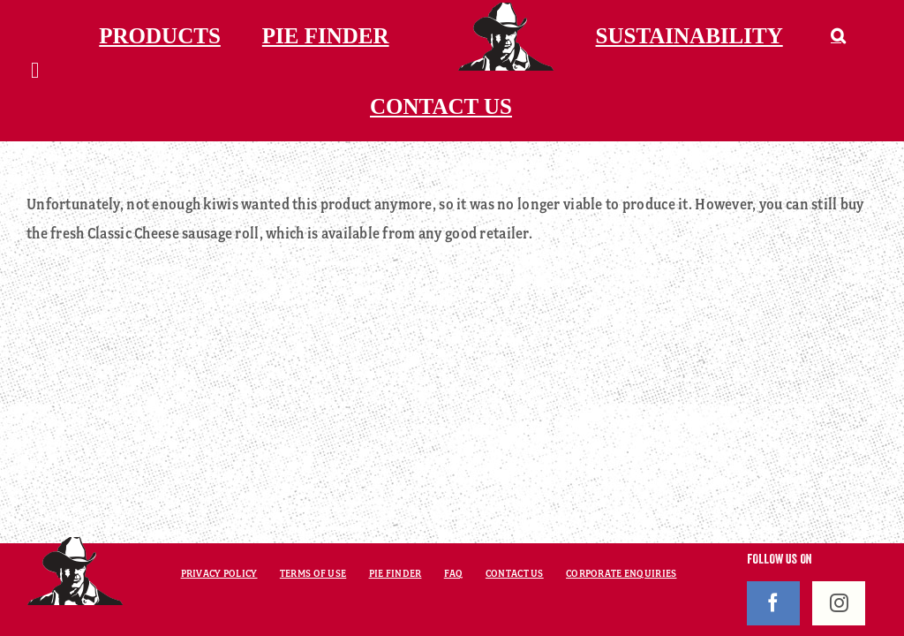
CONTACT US (515, 573)
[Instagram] (838, 603)
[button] (838, 35)
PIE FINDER (395, 573)
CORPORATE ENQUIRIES (621, 573)
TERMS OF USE (313, 573)
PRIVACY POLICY (219, 573)
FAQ (453, 573)
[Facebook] (773, 603)
